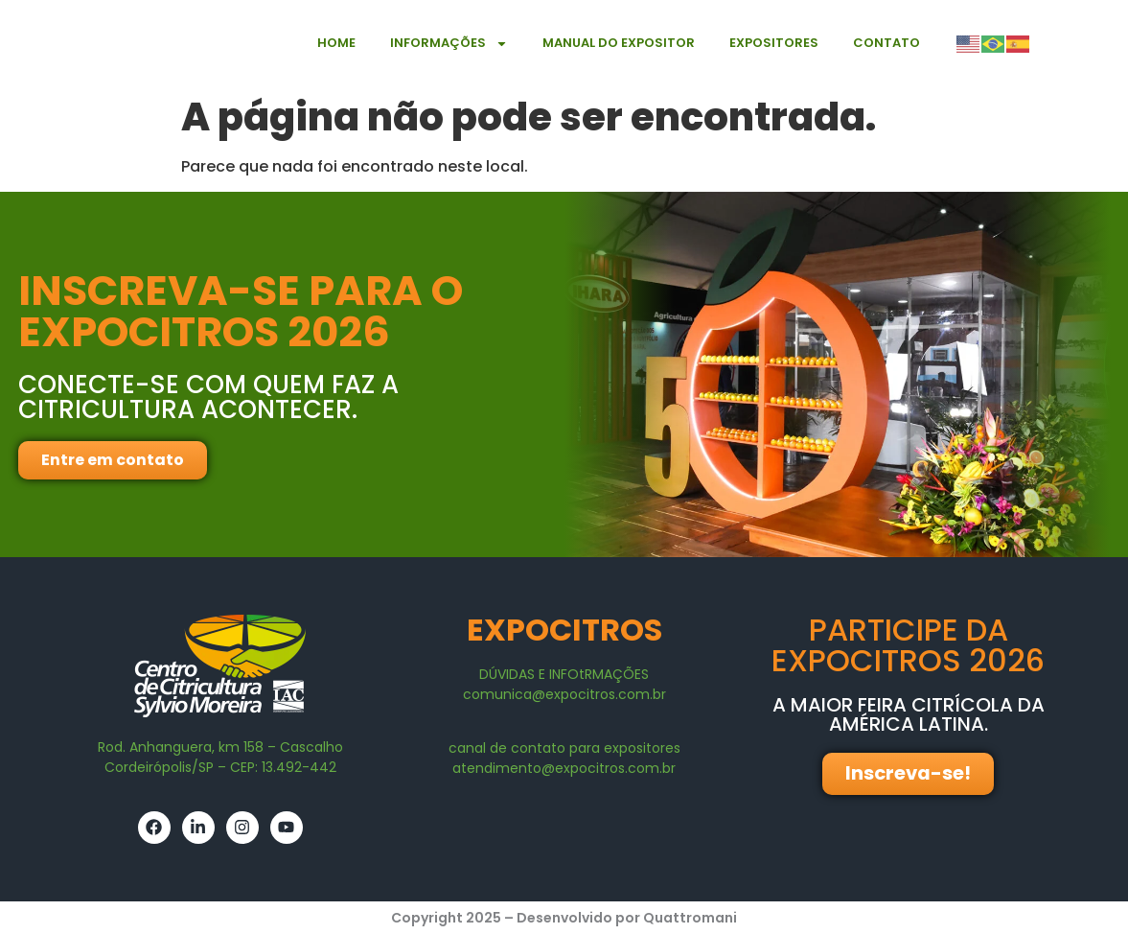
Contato (886, 43)
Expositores (773, 43)
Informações (449, 43)
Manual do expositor (618, 43)
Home (336, 43)
